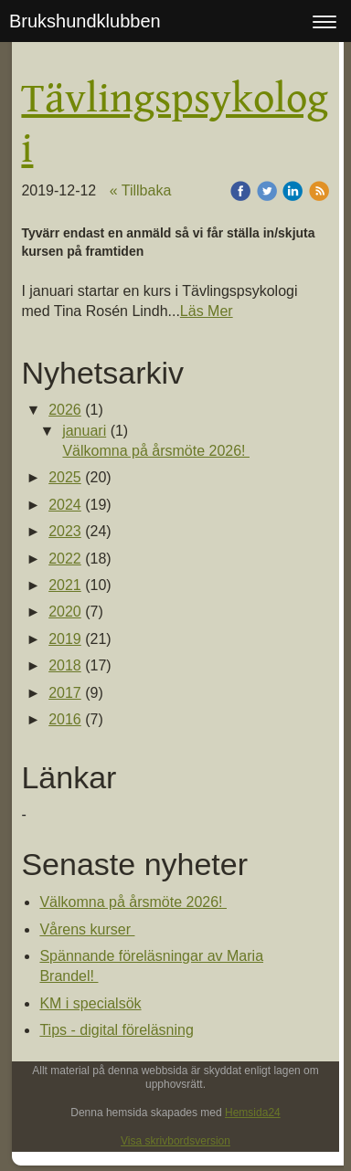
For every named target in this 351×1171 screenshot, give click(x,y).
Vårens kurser (86, 929)
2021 (64, 585)
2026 (64, 409)
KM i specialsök (90, 1003)
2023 (64, 531)
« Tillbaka (141, 190)
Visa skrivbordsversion (175, 1140)
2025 (64, 477)
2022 (64, 558)
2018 (64, 665)
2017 (64, 693)
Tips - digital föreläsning (116, 1030)
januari (84, 430)
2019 (64, 639)
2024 (64, 504)
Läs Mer (206, 311)
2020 (64, 611)
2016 (64, 719)
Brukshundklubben (85, 21)
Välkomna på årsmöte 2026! (156, 451)
